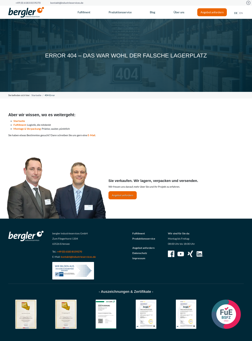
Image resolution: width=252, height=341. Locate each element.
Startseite (36, 95)
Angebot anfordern (212, 12)
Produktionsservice (120, 12)
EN (241, 12)
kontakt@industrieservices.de (66, 2)
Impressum (138, 258)
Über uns (179, 12)
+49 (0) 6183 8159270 (69, 251)
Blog (152, 12)
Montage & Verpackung (27, 128)
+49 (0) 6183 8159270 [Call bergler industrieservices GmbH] (28, 2)
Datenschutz (139, 252)
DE (236, 12)
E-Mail (91, 135)
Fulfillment (84, 12)
